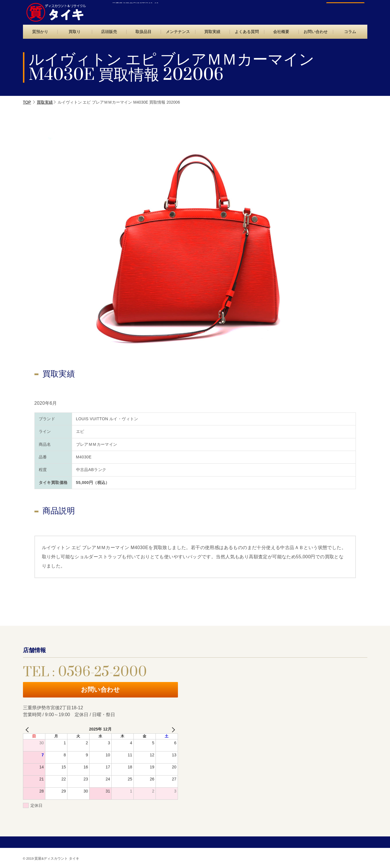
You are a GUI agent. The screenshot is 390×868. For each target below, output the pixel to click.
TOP (27, 102)
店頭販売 (109, 31)
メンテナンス (178, 31)
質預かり (40, 31)
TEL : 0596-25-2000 (277, 11)
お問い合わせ (342, 10)
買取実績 (212, 31)
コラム (350, 31)
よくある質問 (247, 31)
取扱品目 (143, 31)
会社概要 (281, 31)
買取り (75, 31)
